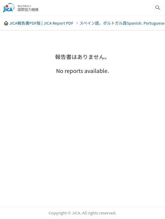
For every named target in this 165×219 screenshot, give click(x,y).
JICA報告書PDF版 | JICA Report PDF (41, 23)
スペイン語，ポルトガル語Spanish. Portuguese (121, 23)
